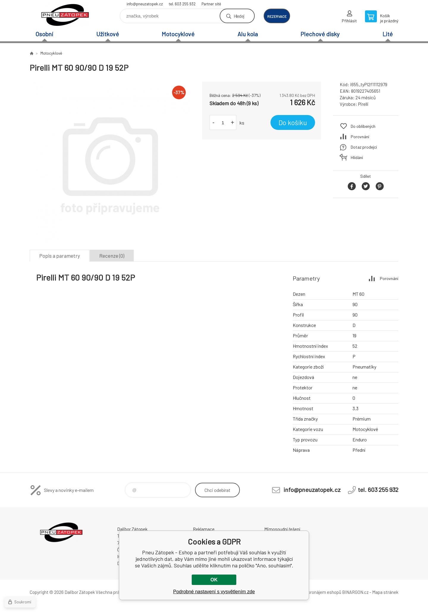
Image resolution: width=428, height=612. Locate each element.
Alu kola (247, 33)
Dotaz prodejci (364, 147)
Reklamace (204, 529)
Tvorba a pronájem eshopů (316, 592)
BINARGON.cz (355, 592)
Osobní (44, 33)
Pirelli (363, 104)
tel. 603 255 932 (182, 3)
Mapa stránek (385, 592)
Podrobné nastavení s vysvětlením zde (214, 591)
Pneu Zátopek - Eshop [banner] (65, 14)
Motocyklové (178, 33)
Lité (388, 33)
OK (214, 579)
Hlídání (357, 157)
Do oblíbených (363, 126)
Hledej (239, 16)
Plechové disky (319, 33)
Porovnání (360, 136)
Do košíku (292, 122)
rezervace (277, 16)
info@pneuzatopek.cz (145, 3)
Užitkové (107, 33)
